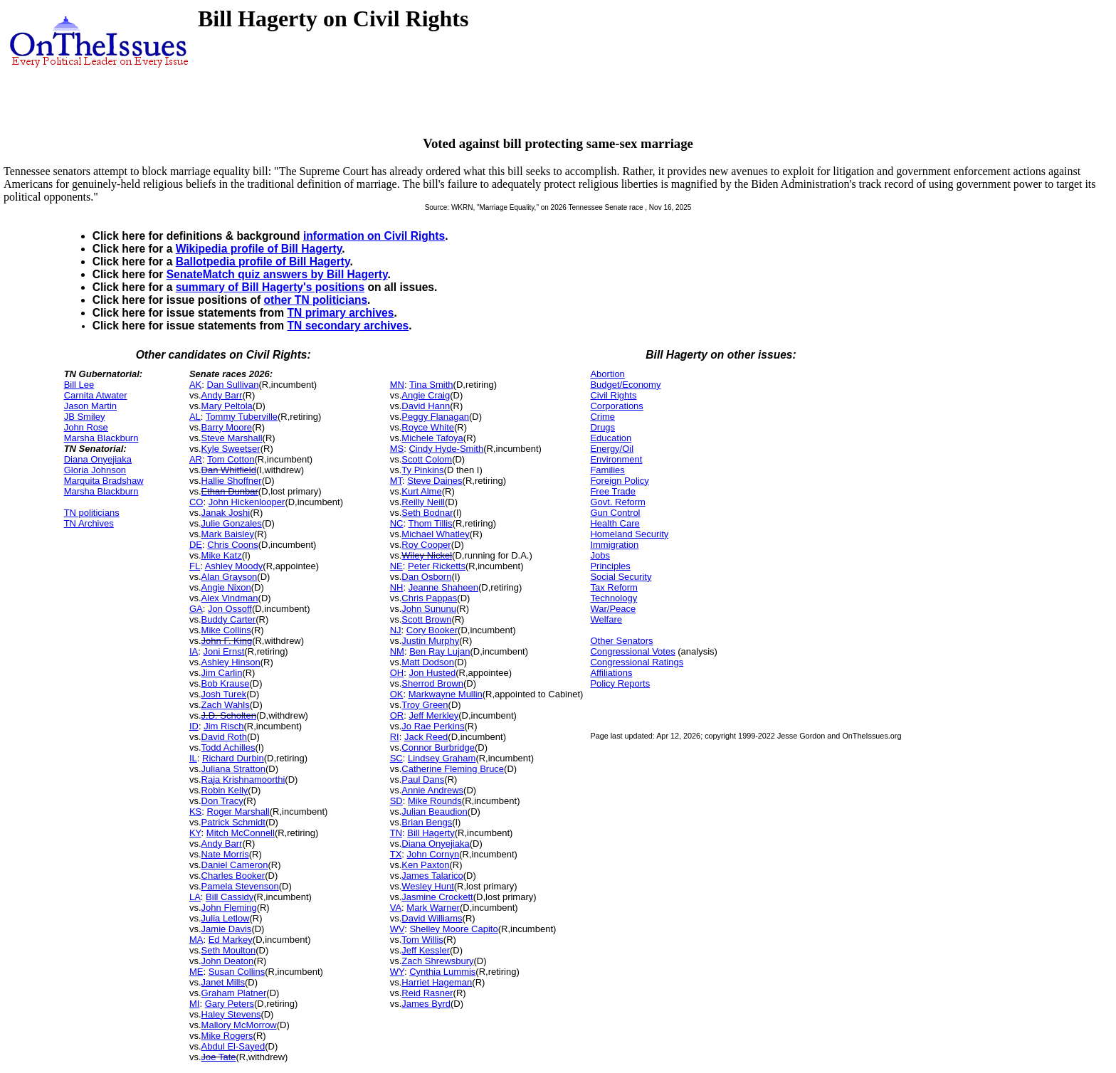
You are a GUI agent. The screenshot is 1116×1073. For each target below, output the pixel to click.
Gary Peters (229, 1003)
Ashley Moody (234, 566)
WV (397, 929)
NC (397, 523)
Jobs (599, 555)
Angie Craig (425, 395)
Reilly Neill (423, 502)
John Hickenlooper (247, 502)
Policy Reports (620, 683)
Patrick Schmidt (233, 822)
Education (610, 438)
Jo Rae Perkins (432, 726)
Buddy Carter (228, 619)
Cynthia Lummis (442, 971)
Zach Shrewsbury (437, 961)
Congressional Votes (632, 651)
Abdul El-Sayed (233, 1046)
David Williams (431, 918)
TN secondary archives (348, 325)
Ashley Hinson (230, 662)
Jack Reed (426, 736)
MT (396, 480)
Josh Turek (224, 694)
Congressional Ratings (636, 662)
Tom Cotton (230, 459)
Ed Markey (231, 939)
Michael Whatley (435, 534)
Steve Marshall (232, 438)
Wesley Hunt (427, 886)
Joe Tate (218, 1057)
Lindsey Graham (441, 758)
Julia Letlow (225, 918)
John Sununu (428, 608)
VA (395, 907)
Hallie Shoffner (231, 480)
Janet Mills (223, 982)
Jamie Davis (226, 929)
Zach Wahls (225, 704)
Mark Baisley (227, 534)
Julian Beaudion (434, 811)
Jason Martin (90, 406)
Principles (610, 566)
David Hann (425, 406)
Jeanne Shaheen (443, 587)
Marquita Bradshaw (104, 480)
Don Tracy (222, 801)
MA (196, 939)
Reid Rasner (427, 993)
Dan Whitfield (228, 470)
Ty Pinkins (422, 470)
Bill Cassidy (229, 897)
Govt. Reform (617, 502)
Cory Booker (432, 630)
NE (396, 566)
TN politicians (92, 512)
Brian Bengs (426, 822)
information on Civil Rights (374, 236)
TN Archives (89, 523)
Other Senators (621, 640)
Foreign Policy (619, 480)
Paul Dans (422, 779)
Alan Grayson (229, 576)
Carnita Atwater (95, 395)
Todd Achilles (228, 747)
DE (195, 544)
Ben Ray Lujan (439, 651)
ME (196, 971)
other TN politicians (316, 300)
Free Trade (613, 491)
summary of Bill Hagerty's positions (270, 287)
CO (196, 502)
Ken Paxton (425, 865)
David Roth (224, 736)
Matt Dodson (427, 662)
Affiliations (611, 672)
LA (195, 897)
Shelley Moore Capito (453, 929)
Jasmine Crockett (437, 897)
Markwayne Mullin (446, 694)
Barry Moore (227, 427)
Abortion (607, 374)
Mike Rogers (227, 1035)
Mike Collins (226, 630)
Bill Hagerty (430, 833)
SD (396, 801)
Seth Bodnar (427, 512)
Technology (613, 598)
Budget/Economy (625, 384)
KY (195, 833)
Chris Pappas (429, 598)
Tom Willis (422, 939)
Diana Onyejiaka (98, 459)
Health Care (614, 523)
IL (193, 758)
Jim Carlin (222, 672)
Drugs (602, 427)
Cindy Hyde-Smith (446, 448)
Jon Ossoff (230, 608)
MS (397, 448)
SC (396, 758)
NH (397, 587)
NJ (395, 630)
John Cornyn (433, 854)
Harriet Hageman (436, 982)
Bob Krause (225, 683)
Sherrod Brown (432, 683)
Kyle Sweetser (230, 448)
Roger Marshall (238, 811)
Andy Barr (222, 395)
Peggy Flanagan (435, 416)
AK (195, 384)
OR (397, 715)
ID (194, 726)
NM (397, 651)
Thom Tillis (430, 523)
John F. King (227, 640)
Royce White (427, 427)
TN (396, 833)
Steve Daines (434, 480)
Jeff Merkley (433, 715)
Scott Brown (426, 619)
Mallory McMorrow (239, 1025)
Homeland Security (629, 534)
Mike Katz (221, 555)
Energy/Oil (611, 448)
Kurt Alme (421, 491)
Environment (616, 459)
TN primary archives (341, 313)
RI (394, 736)
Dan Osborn (426, 576)
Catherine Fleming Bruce (452, 768)
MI (194, 1003)
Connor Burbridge (438, 747)
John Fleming (229, 907)
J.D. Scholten (228, 715)
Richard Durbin (233, 758)
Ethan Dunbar (229, 491)
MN (397, 384)
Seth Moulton (228, 950)
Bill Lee (79, 384)
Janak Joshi (226, 512)
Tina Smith (431, 384)
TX (396, 854)
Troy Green (424, 704)
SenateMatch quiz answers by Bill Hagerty (277, 274)
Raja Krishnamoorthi (243, 779)
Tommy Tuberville (242, 416)
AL (195, 416)
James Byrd (426, 1003)
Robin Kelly (224, 790)
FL (194, 566)
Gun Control (615, 512)
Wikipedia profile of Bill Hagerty (259, 249)
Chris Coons (232, 544)
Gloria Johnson (95, 470)
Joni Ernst (223, 651)
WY (397, 971)
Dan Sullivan (233, 384)
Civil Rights (613, 395)
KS (195, 811)
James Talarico (432, 875)
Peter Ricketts (436, 566)
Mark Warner (433, 907)
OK (397, 694)
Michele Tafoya (432, 438)
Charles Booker (233, 875)
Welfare (606, 619)
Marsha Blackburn (101, 438)
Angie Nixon (226, 587)
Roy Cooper (426, 544)
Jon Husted (432, 672)
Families (607, 470)
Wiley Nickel (426, 555)
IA (193, 651)
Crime (602, 416)
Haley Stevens (231, 1014)
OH (397, 672)
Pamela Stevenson (240, 886)
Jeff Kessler (425, 950)
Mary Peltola (227, 406)
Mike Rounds (435, 801)
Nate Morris (225, 854)
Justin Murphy (430, 640)
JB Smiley (84, 416)
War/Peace (613, 608)
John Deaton (227, 961)
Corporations (616, 406)
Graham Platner (234, 993)
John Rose (86, 427)
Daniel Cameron (234, 865)
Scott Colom (426, 459)
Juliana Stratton (233, 768)
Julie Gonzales (231, 523)
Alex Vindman (229, 598)
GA (196, 608)
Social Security (620, 576)
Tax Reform (613, 587)
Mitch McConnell (240, 833)
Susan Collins (237, 971)
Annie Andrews (432, 790)
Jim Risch (223, 726)
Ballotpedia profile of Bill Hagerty (263, 261)
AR (195, 459)
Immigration (614, 544)
